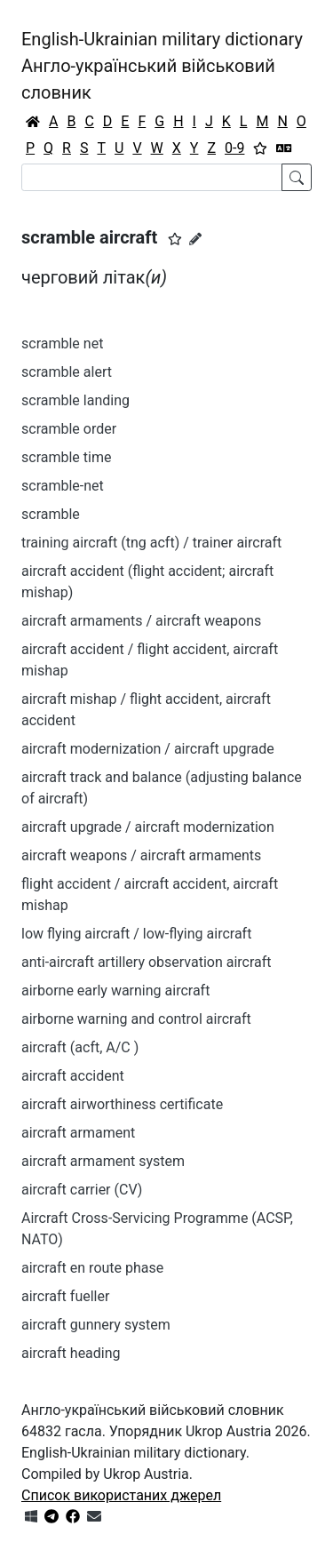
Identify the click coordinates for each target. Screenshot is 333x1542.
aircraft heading (71, 1353)
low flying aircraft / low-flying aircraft (136, 933)
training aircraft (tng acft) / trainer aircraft (151, 542)
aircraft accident (72, 1075)
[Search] (151, 177)
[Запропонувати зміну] (195, 239)
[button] (175, 239)
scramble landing (75, 400)
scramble (50, 514)
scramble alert (66, 372)
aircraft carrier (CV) (81, 1189)
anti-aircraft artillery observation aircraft (146, 962)
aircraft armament (78, 1132)
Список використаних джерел (121, 1495)
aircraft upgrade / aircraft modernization (147, 827)
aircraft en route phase (92, 1267)
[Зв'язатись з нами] (94, 1516)
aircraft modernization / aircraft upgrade (147, 748)
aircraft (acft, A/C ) (80, 1047)
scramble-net (62, 485)
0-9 (234, 148)
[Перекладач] (284, 148)
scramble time (66, 457)
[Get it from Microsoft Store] (31, 1516)
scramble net (62, 343)
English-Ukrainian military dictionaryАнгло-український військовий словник (162, 65)
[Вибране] (260, 148)
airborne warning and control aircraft (136, 1019)
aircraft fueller (65, 1296)
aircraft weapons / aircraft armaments (141, 855)
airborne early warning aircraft (115, 990)
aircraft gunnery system (95, 1324)
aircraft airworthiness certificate (122, 1104)
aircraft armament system (103, 1161)
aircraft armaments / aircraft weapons (141, 620)
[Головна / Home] (32, 121)
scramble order (68, 428)
